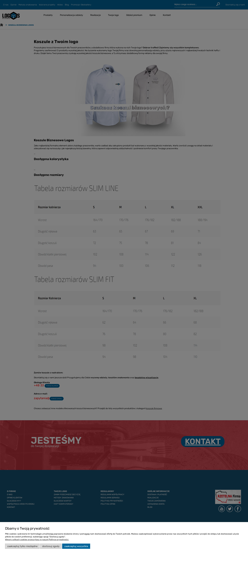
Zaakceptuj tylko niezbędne (22, 546)
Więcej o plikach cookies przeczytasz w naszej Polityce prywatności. (37, 539)
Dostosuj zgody (50, 546)
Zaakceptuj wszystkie (76, 546)
